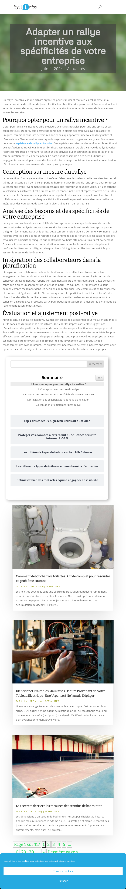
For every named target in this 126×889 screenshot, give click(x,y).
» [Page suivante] (44, 852)
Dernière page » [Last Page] (62, 852)
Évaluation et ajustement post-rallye (59, 404)
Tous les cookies (63, 871)
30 (31, 852)
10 (16, 852)
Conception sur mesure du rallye (59, 389)
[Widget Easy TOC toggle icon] (100, 378)
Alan (24, 586)
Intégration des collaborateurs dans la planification (59, 399)
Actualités (76, 68)
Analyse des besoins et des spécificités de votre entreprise (59, 394)
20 (23, 852)
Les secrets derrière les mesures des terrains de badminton (59, 806)
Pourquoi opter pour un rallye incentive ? (59, 384)
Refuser (63, 880)
